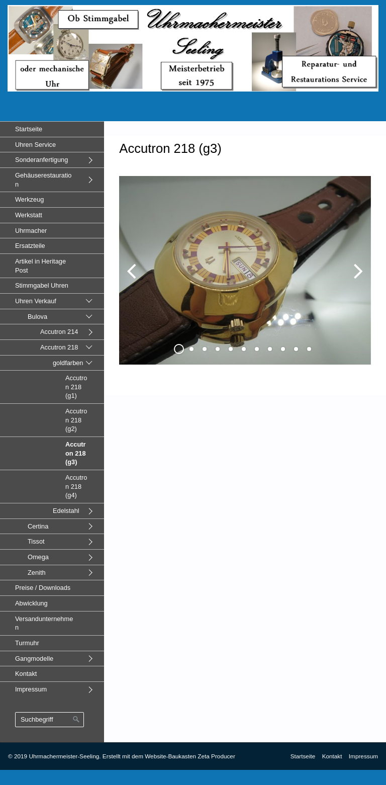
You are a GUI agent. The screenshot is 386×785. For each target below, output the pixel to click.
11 (309, 349)
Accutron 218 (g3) (75, 453)
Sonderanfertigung (41, 159)
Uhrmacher (31, 230)
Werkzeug (29, 199)
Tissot (36, 541)
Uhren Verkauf (35, 301)
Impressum (31, 689)
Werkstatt (28, 215)
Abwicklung (31, 603)
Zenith (37, 572)
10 (296, 349)
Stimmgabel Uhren (41, 285)
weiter (355, 279)
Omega (38, 557)
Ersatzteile (30, 245)
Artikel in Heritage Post (40, 265)
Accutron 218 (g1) (76, 386)
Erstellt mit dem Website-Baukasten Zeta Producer (169, 756)
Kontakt (26, 673)
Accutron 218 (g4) (76, 486)
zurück (134, 279)
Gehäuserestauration (43, 179)
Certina (38, 526)
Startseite (28, 129)
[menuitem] (52, 129)
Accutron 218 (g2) (76, 419)
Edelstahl (66, 510)
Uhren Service (35, 144)
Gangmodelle (34, 658)
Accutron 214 (59, 331)
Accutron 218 (59, 347)
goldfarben (68, 363)
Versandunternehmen (44, 623)
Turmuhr (27, 643)
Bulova (37, 316)
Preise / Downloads (42, 587)
